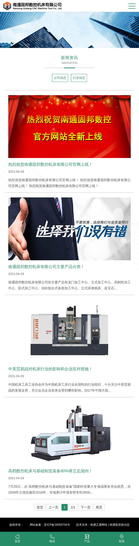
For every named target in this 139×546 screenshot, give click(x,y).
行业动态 (79, 78)
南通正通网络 (98, 524)
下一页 (86, 507)
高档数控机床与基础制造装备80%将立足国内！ (50, 471)
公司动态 (60, 78)
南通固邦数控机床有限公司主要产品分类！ (46, 266)
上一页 (53, 507)
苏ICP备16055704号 (57, 524)
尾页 (99, 507)
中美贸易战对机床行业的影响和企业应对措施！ (50, 369)
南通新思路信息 (120, 524)
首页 (40, 507)
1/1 (73, 507)
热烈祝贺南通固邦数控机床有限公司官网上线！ (50, 164)
